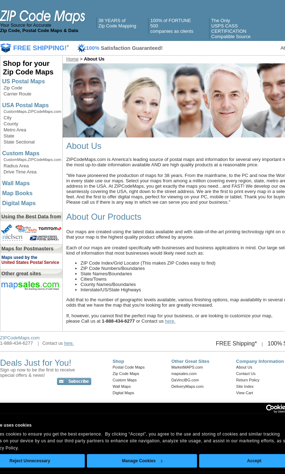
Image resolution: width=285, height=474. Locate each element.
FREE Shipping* (236, 343)
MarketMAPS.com (187, 367)
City (7, 117)
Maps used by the (19, 257)
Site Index (245, 386)
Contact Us (245, 373)
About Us (244, 367)
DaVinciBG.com (185, 380)
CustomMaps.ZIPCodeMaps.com (32, 111)
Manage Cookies (142, 460)
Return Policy (247, 380)
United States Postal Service (30, 262)
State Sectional (19, 142)
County (11, 123)
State (9, 136)
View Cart (244, 393)
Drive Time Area (20, 172)
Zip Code (13, 87)
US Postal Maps (23, 81)
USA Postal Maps (25, 105)
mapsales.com (184, 373)
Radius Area (16, 165)
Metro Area (15, 129)
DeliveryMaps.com (187, 386)
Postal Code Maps (129, 367)
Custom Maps (21, 153)
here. (170, 321)
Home (72, 59)
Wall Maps (16, 183)
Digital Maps (19, 203)
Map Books (17, 193)
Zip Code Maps (126, 373)
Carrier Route (17, 94)
